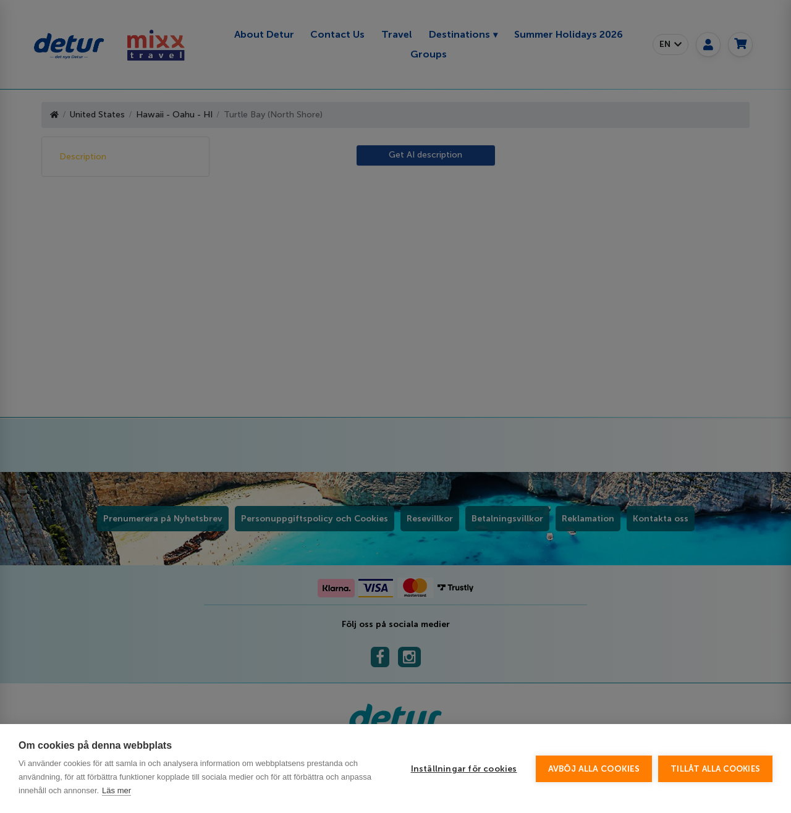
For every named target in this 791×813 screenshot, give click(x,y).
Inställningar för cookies (464, 769)
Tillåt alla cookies (715, 768)
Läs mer (116, 790)
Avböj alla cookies (594, 769)
